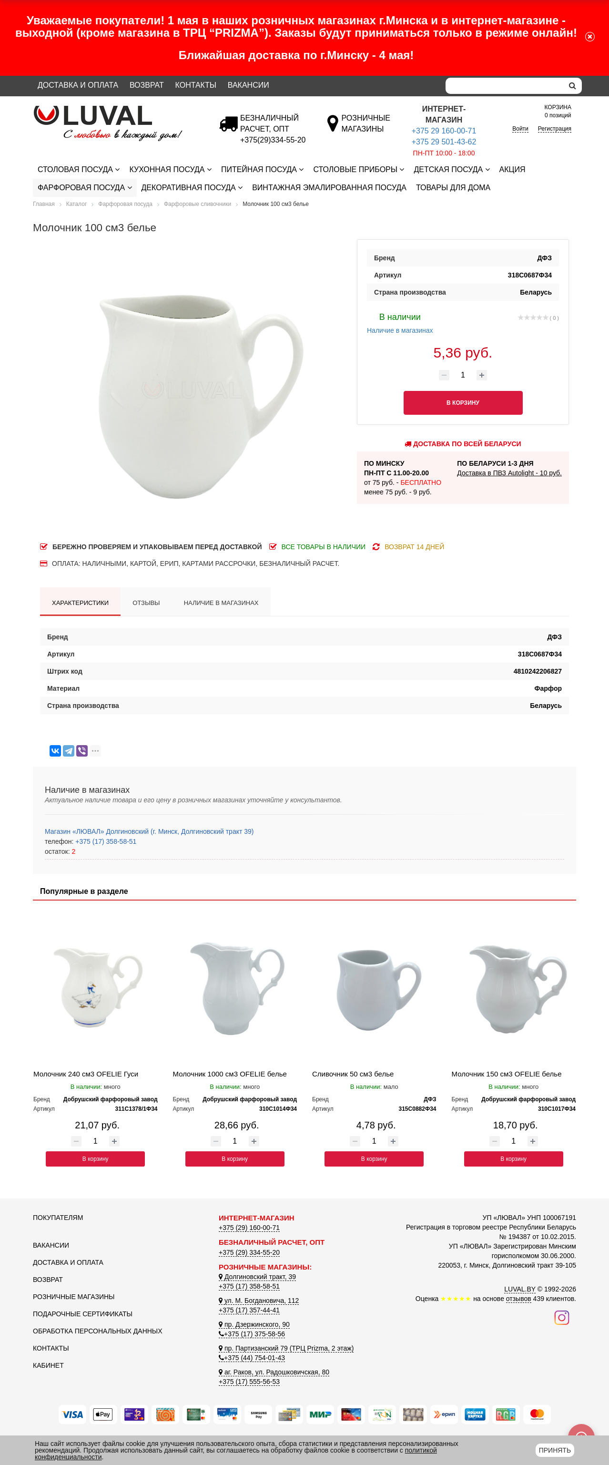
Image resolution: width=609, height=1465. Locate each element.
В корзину (95, 1159)
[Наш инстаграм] (562, 1317)
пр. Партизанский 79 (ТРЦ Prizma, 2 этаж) (286, 1348)
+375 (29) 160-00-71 (249, 1227)
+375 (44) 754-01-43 (252, 1358)
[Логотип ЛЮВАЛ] (118, 109)
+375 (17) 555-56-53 (249, 1381)
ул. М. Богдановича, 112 (259, 1300)
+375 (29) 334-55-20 (249, 1252)
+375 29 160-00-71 (444, 131)
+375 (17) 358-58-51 (104, 841)
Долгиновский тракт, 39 (257, 1277)
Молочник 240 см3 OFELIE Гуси (85, 1074)
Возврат (147, 85)
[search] (572, 86)
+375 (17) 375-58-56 (252, 1334)
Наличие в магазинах (400, 322)
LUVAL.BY (520, 1289)
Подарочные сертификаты (82, 1314)
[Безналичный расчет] (273, 140)
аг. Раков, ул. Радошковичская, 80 (274, 1372)
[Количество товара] (463, 375)
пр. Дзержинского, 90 (254, 1324)
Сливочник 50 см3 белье (353, 1074)
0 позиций (558, 111)
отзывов (518, 1298)
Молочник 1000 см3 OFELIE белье (230, 1074)
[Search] (505, 86)
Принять (555, 1450)
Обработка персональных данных (97, 1331)
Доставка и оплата (78, 85)
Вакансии (248, 85)
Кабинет (48, 1365)
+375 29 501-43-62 (444, 142)
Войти (520, 128)
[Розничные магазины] (365, 129)
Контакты (195, 85)
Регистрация (554, 128)
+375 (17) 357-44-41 (249, 1310)
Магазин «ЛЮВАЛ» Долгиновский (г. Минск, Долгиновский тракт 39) (149, 831)
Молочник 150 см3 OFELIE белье (507, 1074)
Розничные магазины (73, 1297)
